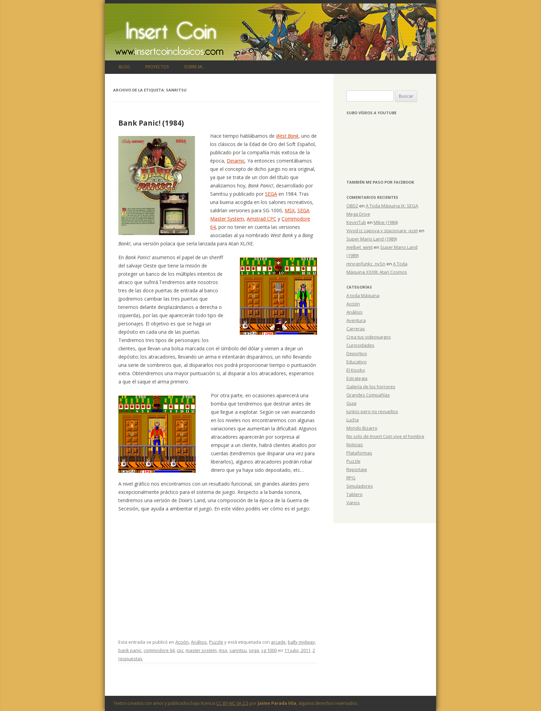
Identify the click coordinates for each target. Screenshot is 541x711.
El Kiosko (355, 370)
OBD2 (352, 206)
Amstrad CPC (261, 218)
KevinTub (356, 222)
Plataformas (359, 453)
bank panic (129, 650)
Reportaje (356, 469)
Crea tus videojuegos (368, 337)
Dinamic (236, 160)
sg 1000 (269, 650)
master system (201, 650)
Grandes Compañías (368, 395)
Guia (351, 403)
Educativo (356, 362)
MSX (290, 210)
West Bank (287, 136)
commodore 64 (159, 650)
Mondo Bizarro (361, 428)
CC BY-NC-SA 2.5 (232, 703)
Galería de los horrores (370, 386)
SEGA (271, 194)
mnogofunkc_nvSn (365, 264)
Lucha (352, 420)
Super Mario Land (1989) (371, 239)
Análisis (199, 642)
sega (254, 650)
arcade (278, 642)
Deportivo (356, 353)
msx (223, 650)
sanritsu (238, 650)
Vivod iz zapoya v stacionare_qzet (382, 230)
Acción (182, 642)
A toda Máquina (363, 295)
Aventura (356, 320)
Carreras (355, 328)
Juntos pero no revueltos (372, 411)
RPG (350, 478)
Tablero (354, 494)
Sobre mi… (194, 67)
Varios (353, 502)
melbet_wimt (359, 247)
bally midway (301, 642)
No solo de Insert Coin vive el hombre (385, 436)
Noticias (354, 444)
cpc (180, 650)
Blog (124, 67)
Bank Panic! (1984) (151, 123)
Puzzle (216, 642)
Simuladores (359, 486)
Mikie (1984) (386, 222)
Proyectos (157, 67)
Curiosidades (360, 345)
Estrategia (356, 378)
